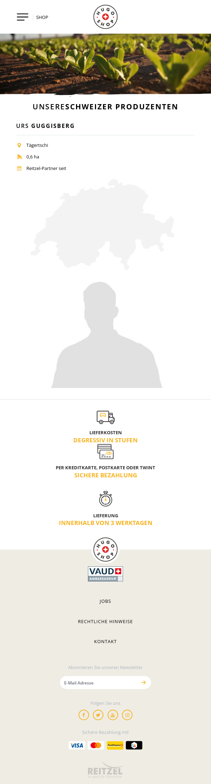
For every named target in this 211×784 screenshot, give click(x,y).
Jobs (105, 601)
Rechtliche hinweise (105, 621)
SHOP (42, 17)
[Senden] (143, 682)
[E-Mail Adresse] (98, 682)
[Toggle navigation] (22, 17)
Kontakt (105, 641)
